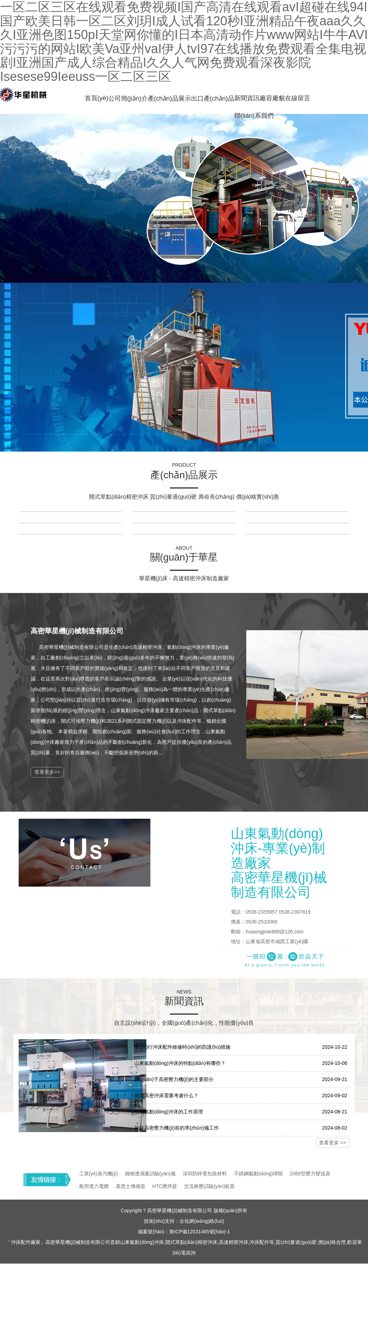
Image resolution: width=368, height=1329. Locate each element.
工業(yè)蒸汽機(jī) (98, 1173)
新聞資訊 (247, 98)
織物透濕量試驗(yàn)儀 (150, 1173)
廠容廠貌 (272, 98)
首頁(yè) (96, 98)
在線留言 (297, 98)
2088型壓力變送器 (310, 1173)
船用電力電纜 (94, 1186)
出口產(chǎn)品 (212, 98)
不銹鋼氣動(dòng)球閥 (258, 1173)
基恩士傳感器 (130, 1186)
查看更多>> (47, 772)
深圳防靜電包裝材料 (205, 1173)
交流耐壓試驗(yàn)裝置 (209, 1186)
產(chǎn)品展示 (169, 98)
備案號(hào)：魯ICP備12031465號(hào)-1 (184, 1231)
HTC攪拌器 (164, 1186)
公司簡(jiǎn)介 (128, 98)
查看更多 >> (332, 1142)
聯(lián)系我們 (254, 115)
